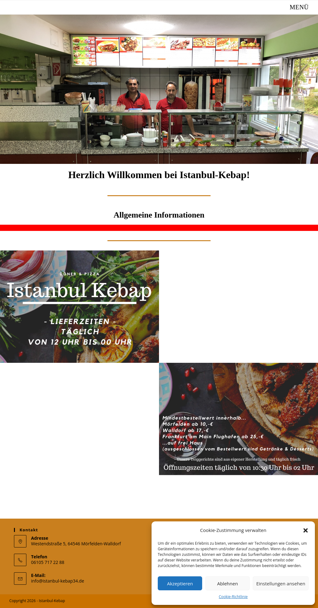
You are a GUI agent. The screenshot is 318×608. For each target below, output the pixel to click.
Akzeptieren (180, 583)
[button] (305, 530)
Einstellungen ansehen (280, 583)
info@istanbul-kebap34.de (57, 581)
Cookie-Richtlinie (233, 596)
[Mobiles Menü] (294, 7)
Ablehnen (227, 583)
